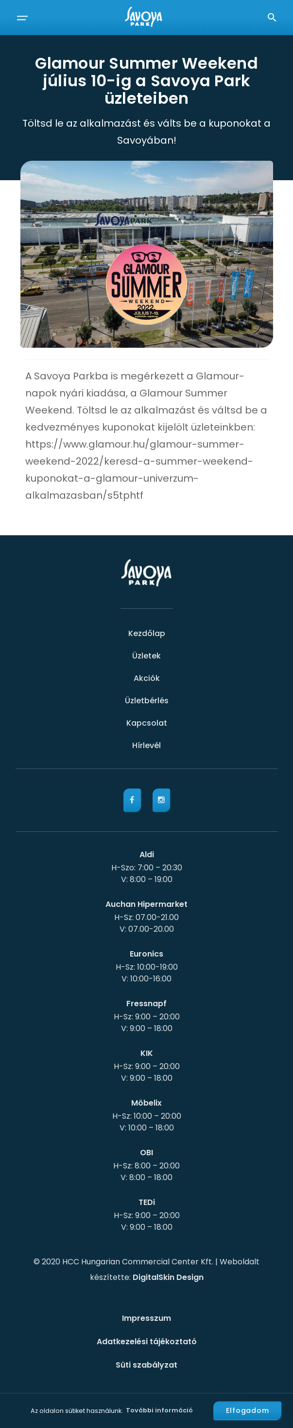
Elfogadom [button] (247, 1410)
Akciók (147, 678)
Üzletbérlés (147, 700)
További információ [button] (159, 1410)
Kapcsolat (146, 723)
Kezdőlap (146, 633)
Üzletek (146, 655)
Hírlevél (146, 745)
